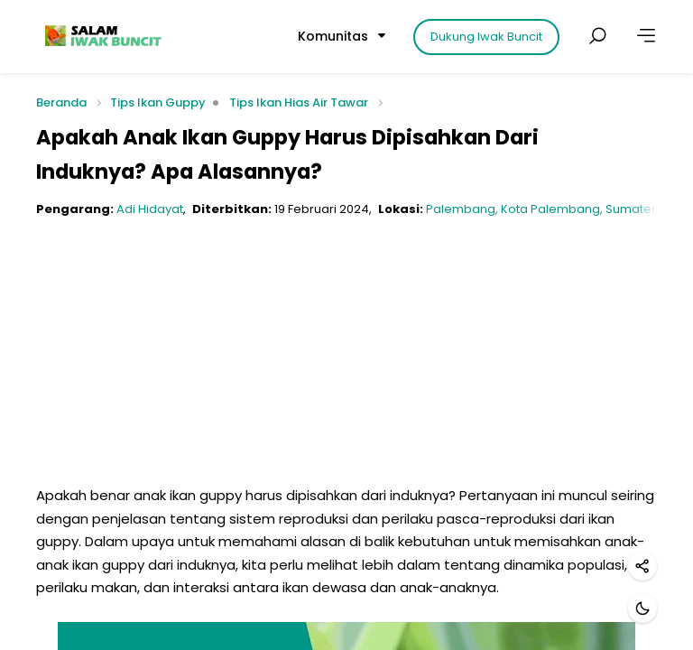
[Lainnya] (646, 36)
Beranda (61, 103)
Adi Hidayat (149, 209)
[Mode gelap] (642, 608)
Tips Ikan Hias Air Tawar (298, 102)
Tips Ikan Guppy (158, 102)
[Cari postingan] (597, 36)
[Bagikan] (642, 566)
